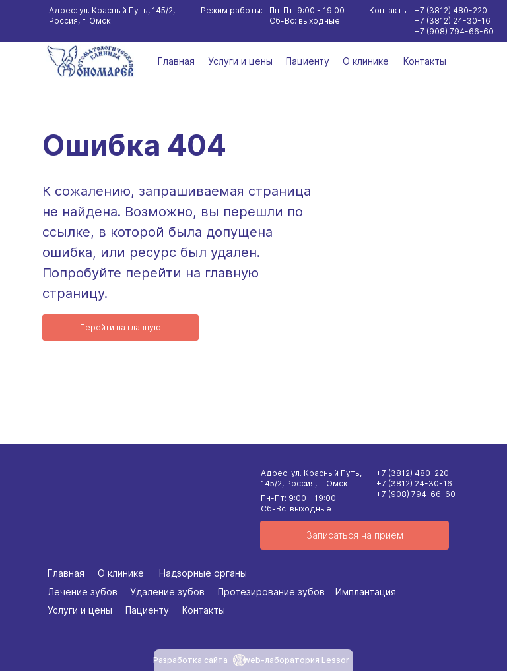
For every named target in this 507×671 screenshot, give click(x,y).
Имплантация (365, 591)
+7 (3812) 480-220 (412, 473)
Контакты (424, 61)
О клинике (366, 61)
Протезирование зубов (271, 591)
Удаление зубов (167, 591)
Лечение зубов (83, 591)
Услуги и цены (240, 61)
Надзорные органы (203, 573)
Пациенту (307, 61)
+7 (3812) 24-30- (409, 483)
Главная (176, 61)
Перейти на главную (120, 327)
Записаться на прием (354, 534)
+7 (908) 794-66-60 (416, 494)
